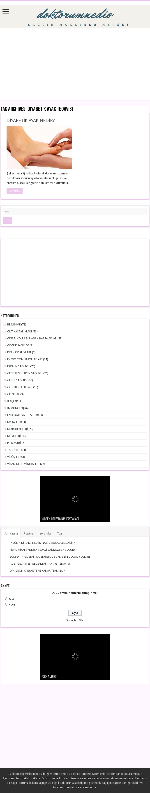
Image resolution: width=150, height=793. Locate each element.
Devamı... (14, 190)
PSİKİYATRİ (14, 443)
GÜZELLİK (13, 394)
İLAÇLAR (12, 401)
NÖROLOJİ (14, 436)
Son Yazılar (11, 533)
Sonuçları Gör (75, 620)
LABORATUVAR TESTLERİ (23, 415)
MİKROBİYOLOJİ (17, 429)
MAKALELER (14, 422)
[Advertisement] (75, 64)
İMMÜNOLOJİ (16, 408)
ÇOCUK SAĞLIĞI (18, 345)
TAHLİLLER (13, 450)
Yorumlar (45, 533)
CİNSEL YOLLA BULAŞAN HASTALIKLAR (32, 338)
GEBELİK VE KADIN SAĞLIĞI (25, 373)
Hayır (12, 604)
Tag (59, 533)
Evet (11, 599)
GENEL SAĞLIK (16, 380)
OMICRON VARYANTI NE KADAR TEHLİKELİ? (37, 570)
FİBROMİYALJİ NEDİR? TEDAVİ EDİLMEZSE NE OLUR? (42, 549)
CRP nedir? (49, 677)
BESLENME (14, 324)
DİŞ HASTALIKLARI (19, 352)
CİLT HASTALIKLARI (19, 331)
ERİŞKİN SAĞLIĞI (18, 366)
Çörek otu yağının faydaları (60, 519)
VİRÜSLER (13, 457)
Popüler (29, 533)
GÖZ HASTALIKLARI (19, 387)
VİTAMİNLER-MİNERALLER (23, 464)
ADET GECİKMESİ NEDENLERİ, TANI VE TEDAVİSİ (40, 563)
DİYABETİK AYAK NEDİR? (31, 120)
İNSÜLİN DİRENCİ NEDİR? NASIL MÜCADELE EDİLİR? (42, 542)
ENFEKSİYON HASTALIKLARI (24, 359)
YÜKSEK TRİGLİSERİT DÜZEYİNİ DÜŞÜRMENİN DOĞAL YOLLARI (50, 556)
